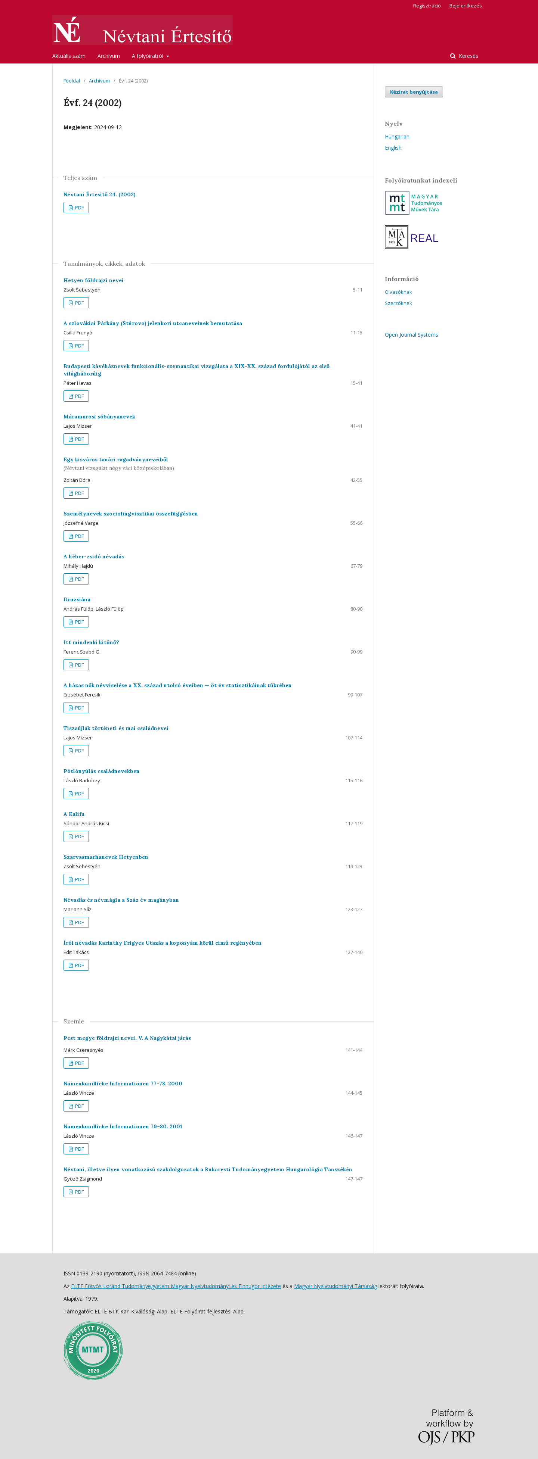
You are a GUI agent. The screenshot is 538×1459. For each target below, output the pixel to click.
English (393, 147)
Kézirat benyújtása (414, 91)
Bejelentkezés (465, 5)
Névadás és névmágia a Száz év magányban (121, 900)
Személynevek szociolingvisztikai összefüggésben (131, 513)
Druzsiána (77, 599)
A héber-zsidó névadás (94, 556)
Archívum (109, 55)
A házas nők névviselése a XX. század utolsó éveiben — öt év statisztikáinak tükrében (178, 685)
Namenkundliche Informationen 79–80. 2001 (123, 1126)
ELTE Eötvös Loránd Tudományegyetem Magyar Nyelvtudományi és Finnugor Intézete (176, 1286)
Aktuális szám (69, 55)
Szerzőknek (398, 303)
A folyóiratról (148, 55)
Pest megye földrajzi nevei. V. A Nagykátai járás (127, 1038)
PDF (79, 207)
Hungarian (397, 136)
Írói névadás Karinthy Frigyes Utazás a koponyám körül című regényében (163, 942)
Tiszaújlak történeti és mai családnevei (116, 728)
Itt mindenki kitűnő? (91, 642)
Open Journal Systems (411, 334)
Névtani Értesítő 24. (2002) (100, 194)
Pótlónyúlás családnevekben (102, 771)
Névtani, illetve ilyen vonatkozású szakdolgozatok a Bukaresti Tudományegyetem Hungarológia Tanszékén (208, 1169)
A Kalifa (74, 814)
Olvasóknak (398, 292)
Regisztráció (427, 5)
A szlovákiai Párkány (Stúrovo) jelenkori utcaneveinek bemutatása (153, 323)
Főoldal (72, 80)
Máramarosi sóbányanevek (99, 416)
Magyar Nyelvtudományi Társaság (335, 1286)
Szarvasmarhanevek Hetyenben (106, 857)
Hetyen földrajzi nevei (94, 280)
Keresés (467, 55)
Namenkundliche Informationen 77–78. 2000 (123, 1083)
